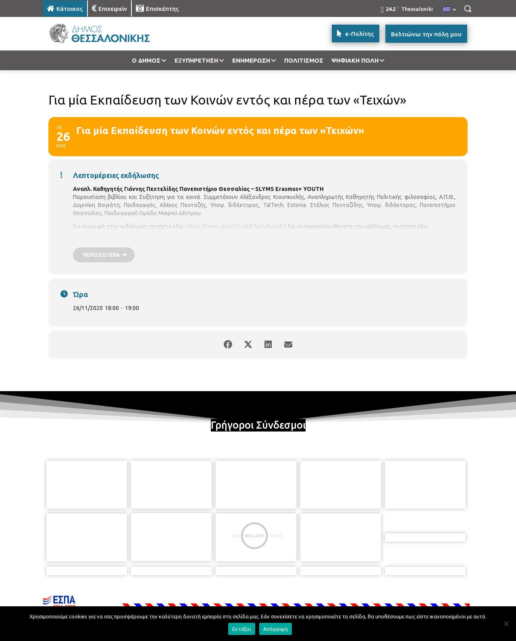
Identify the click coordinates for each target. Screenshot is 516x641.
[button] (467, 8)
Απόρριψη (275, 629)
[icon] (314, 597)
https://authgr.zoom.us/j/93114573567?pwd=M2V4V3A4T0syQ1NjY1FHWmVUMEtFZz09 (185, 235)
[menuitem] (449, 9)
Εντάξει (241, 629)
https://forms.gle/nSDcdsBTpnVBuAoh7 (236, 226)
